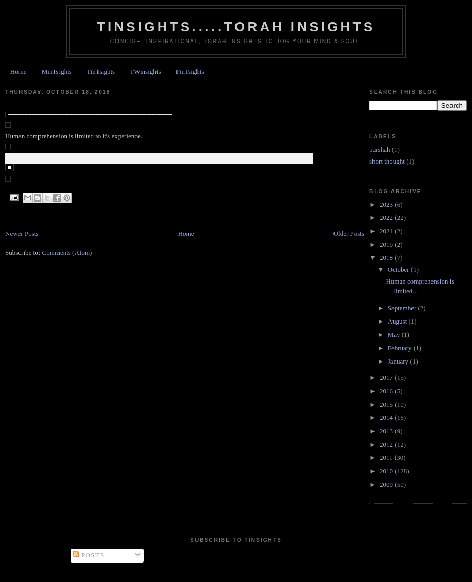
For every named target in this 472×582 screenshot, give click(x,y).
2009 (387, 484)
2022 (387, 218)
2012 (387, 444)
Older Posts (348, 233)
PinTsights (190, 71)
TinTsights (101, 71)
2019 (387, 244)
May (395, 334)
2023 (387, 204)
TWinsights (145, 71)
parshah (379, 149)
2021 (387, 231)
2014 (387, 418)
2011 (387, 457)
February (401, 348)
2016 (387, 391)
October (399, 269)
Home (18, 71)
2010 (387, 471)
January (399, 361)
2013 (387, 431)
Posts (89, 555)
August (398, 321)
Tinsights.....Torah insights (236, 26)
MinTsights (57, 71)
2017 (387, 378)
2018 (387, 258)
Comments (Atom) (67, 252)
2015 (387, 404)
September (403, 308)
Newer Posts (21, 233)
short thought (387, 161)
